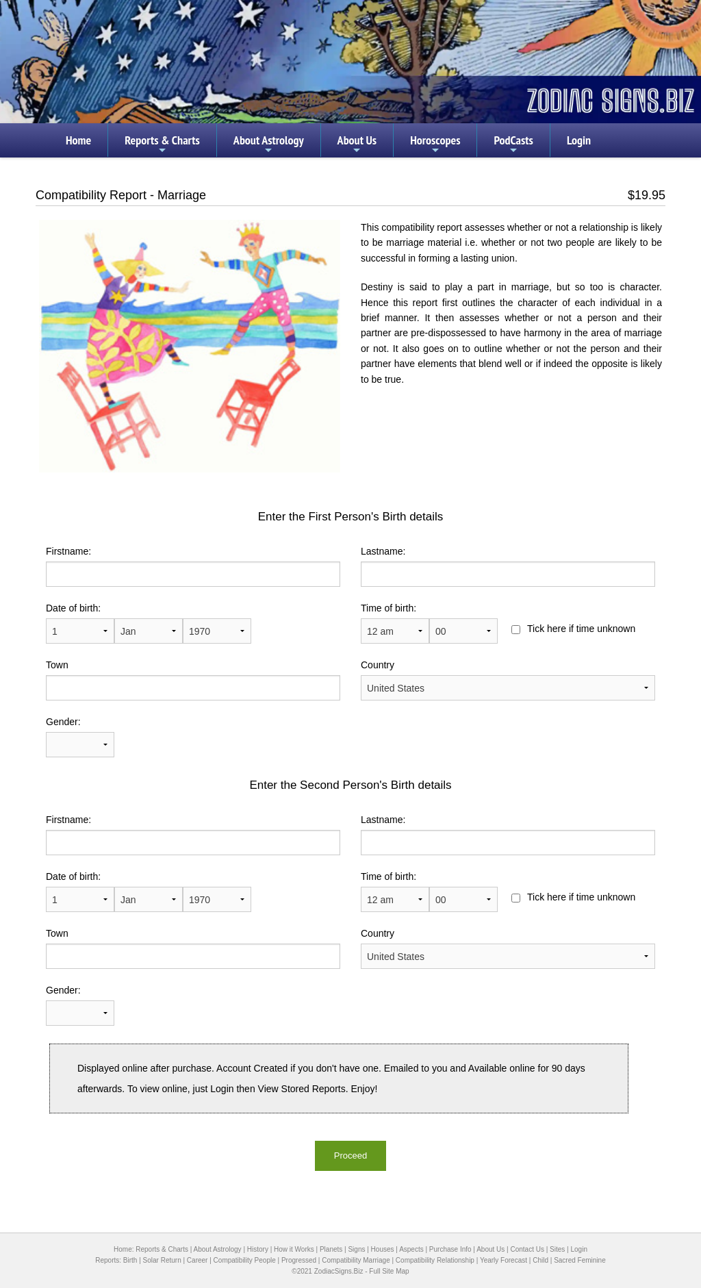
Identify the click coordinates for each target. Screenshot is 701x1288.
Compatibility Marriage (356, 1260)
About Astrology (268, 143)
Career (197, 1260)
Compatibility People (245, 1260)
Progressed (298, 1260)
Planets (331, 1249)
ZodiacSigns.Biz (339, 1271)
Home (78, 140)
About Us (357, 143)
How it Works (294, 1249)
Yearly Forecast (503, 1260)
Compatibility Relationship (435, 1260)
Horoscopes (435, 143)
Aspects (411, 1249)
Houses (382, 1249)
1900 (217, 899)
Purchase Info (450, 1249)
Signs (356, 1249)
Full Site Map (389, 1271)
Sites (557, 1249)
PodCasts (513, 143)
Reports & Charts (162, 143)
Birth (130, 1260)
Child (540, 1260)
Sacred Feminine (580, 1260)
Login (579, 140)
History (257, 1249)
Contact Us (527, 1249)
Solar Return (162, 1260)
